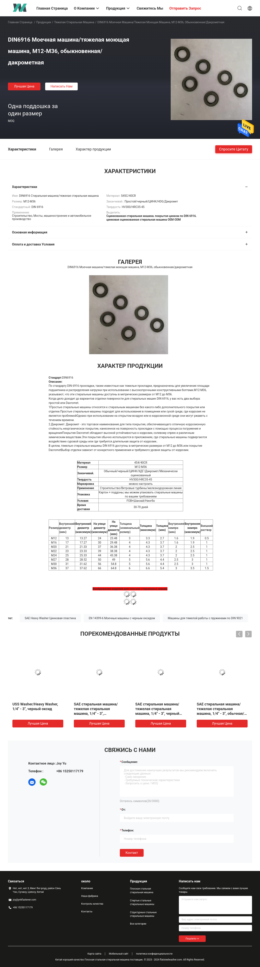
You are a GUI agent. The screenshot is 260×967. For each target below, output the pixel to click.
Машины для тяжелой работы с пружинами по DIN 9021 (205, 618)
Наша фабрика (89, 896)
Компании (87, 888)
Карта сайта (94, 953)
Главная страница (20, 22)
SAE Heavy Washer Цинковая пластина (50, 618)
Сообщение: (129, 762)
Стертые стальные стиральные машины (142, 902)
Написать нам (62, 86)
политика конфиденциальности (154, 953)
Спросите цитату (233, 149)
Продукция (43, 22)
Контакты (86, 911)
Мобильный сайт (118, 953)
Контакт (132, 853)
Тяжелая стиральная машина (74, 22)
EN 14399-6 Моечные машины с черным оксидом (122, 618)
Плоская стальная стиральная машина (141, 890)
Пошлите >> (192, 938)
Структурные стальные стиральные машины (143, 914)
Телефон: (127, 830)
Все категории (138, 923)
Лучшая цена (24, 86)
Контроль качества (92, 903)
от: (123, 809)
